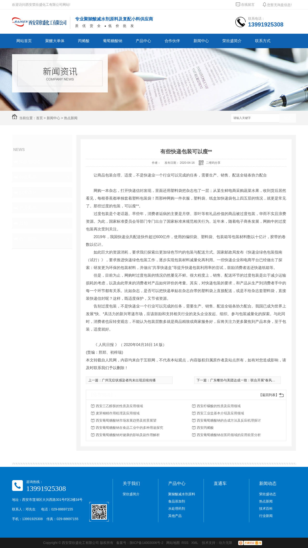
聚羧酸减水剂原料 (181, 494)
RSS (185, 543)
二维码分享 (213, 162)
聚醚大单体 (54, 41)
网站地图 (173, 543)
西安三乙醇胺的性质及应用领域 (119, 406)
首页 (39, 118)
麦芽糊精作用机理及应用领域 (118, 413)
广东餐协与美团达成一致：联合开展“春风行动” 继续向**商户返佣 (258, 380)
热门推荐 (28, 238)
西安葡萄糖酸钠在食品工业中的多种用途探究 (129, 428)
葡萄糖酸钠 (112, 41)
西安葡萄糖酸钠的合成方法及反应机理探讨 (229, 420)
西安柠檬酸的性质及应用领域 (219, 406)
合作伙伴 (172, 41)
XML (195, 543)
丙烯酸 (84, 41)
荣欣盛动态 (30, 161)
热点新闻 (70, 118)
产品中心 (143, 41)
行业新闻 (28, 207)
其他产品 (175, 516)
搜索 (287, 118)
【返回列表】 (269, 395)
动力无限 (225, 543)
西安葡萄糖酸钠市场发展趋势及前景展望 (126, 420)
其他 (23, 223)
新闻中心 (201, 41)
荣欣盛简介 (232, 41)
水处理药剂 (176, 508)
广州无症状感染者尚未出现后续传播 (129, 380)
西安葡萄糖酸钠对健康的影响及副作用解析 (128, 435)
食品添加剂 (176, 501)
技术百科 (28, 192)
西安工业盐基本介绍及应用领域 (220, 413)
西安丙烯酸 (205, 428)
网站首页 (24, 41)
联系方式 (262, 41)
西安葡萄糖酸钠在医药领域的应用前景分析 (229, 435)
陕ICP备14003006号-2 (146, 543)
